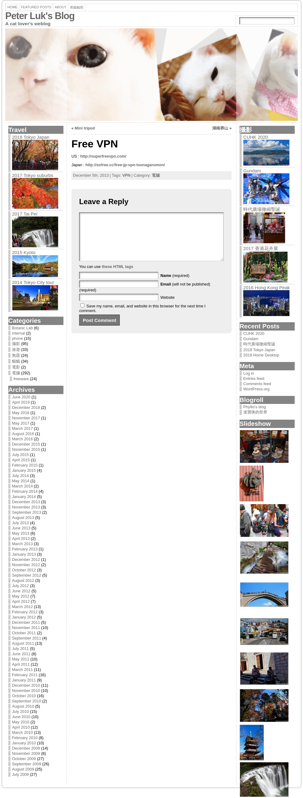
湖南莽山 (220, 128)
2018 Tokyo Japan (31, 137)
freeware (21, 378)
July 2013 (20, 522)
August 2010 (23, 706)
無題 (16, 355)
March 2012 (22, 606)
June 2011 (21, 654)
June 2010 (21, 716)
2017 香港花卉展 (260, 248)
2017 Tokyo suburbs (32, 175)
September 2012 (26, 575)
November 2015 (26, 449)
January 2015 (24, 470)
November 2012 (26, 564)
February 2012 (25, 612)
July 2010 (20, 711)
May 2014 (20, 481)
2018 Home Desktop (261, 355)
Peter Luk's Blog (40, 15)
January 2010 (24, 743)
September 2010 (26, 701)
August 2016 (23, 433)
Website (167, 306)
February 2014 (25, 491)
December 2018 (26, 407)
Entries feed (253, 378)
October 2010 (24, 695)
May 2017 (20, 423)
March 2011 (22, 669)
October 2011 (24, 633)
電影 (16, 367)
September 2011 (26, 638)
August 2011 (23, 643)
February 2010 (25, 737)
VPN (126, 175)
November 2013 (26, 507)
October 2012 (24, 570)
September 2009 (26, 764)
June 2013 (21, 528)
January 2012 (24, 617)
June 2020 (21, 397)
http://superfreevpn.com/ (103, 156)
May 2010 (20, 722)
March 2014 (22, 486)
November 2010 (26, 690)
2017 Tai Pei (24, 213)
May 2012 (20, 596)
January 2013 (24, 554)
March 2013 (22, 543)
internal (18, 333)
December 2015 (26, 444)
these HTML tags (117, 276)
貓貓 (16, 361)
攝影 (16, 343)
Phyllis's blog (254, 407)
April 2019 (21, 402)
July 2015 (20, 454)
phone (17, 338)
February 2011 (25, 675)
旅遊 (16, 349)
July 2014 (20, 475)
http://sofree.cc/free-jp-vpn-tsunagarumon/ (125, 164)
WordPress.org (256, 389)
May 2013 (20, 533)
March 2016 (22, 439)
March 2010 (22, 732)
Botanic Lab (22, 328)
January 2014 (24, 496)
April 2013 (21, 538)
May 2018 (20, 412)
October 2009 (24, 758)
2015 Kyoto (23, 252)
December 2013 (26, 502)
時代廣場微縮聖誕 (261, 209)
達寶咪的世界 (255, 412)
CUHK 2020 (255, 137)
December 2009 (26, 748)
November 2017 (26, 418)
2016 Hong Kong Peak (266, 287)
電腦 (16, 373)
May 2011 (20, 659)
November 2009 (26, 753)
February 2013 (25, 549)
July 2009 (20, 774)
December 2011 (26, 622)
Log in (248, 373)
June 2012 (21, 591)
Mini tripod (85, 128)
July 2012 (20, 585)
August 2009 (23, 769)
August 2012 (23, 580)
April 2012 (21, 601)
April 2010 (21, 727)
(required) (174, 284)
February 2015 (25, 465)
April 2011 (21, 664)
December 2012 (26, 559)
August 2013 (23, 517)
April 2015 (21, 460)
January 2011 (24, 680)
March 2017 (22, 428)
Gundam (252, 170)
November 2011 (26, 627)
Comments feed (257, 383)
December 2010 (26, 685)
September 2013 (26, 512)
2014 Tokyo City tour (33, 282)
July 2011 (20, 648)
